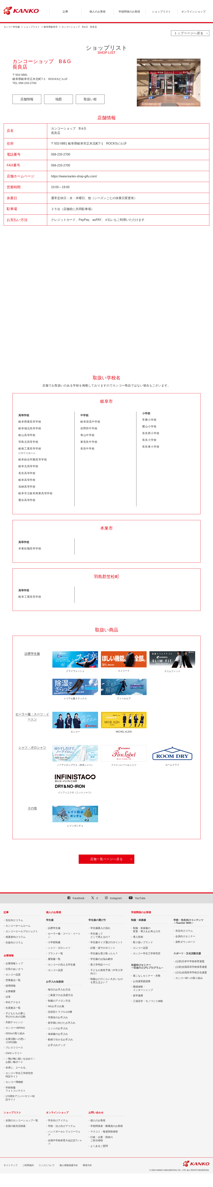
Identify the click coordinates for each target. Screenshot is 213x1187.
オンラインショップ (57, 1112)
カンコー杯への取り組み (189, 978)
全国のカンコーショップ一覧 (22, 1120)
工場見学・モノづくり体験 (148, 1001)
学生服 (50, 920)
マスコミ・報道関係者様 (104, 1131)
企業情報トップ (14, 963)
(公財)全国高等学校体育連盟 (191, 966)
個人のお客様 (53, 912)
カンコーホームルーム (18, 925)
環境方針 (87, 1165)
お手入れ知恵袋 (55, 981)
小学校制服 (54, 942)
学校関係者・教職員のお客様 (106, 1126)
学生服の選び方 (97, 920)
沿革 (8, 996)
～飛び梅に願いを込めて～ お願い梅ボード (21, 1060)
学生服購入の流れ (100, 928)
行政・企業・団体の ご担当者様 (101, 1139)
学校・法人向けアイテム (61, 1126)
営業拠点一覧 (13, 980)
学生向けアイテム (58, 1120)
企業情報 (9, 955)
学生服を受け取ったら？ (104, 953)
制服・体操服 (138, 920)
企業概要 (11, 991)
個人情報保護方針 (68, 1165)
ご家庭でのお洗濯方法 (60, 995)
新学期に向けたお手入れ (61, 1022)
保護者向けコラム (16, 936)
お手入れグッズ (56, 1045)
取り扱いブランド (143, 942)
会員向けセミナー (185, 936)
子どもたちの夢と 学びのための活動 (16, 1015)
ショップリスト (32, 27)
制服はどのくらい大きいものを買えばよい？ (106, 981)
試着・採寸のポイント (102, 947)
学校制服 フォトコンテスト (16, 1089)
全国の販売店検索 (16, 1126)
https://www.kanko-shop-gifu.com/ (74, 176)
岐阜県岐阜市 (51, 27)
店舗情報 (26, 99)
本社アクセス (13, 1002)
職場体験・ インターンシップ (143, 988)
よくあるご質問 (99, 1146)
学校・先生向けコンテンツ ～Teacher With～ (188, 921)
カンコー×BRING (15, 1027)
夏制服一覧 (54, 959)
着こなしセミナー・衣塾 (146, 975)
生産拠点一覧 (13, 1007)
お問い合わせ (95, 1112)
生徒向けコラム (14, 942)
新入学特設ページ (100, 964)
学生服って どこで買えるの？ (100, 935)
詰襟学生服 (54, 928)
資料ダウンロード (185, 941)
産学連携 (138, 995)
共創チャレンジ (14, 1022)
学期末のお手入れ (58, 1017)
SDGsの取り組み (15, 1033)
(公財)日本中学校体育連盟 (190, 961)
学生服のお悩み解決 (101, 959)
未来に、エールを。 (17, 1067)
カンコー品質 (13, 974)
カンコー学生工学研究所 (146, 953)
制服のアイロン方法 (59, 1000)
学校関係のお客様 (141, 912)
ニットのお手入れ (58, 1028)
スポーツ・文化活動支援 (187, 953)
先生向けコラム (14, 920)
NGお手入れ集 (56, 1006)
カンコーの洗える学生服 (61, 964)
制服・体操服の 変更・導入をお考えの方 (146, 930)
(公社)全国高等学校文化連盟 (191, 972)
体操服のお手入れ (58, 1033)
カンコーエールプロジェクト (22, 931)
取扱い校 (90, 99)
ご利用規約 (28, 1165)
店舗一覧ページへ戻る (106, 859)
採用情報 (11, 985)
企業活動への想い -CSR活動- (16, 1040)
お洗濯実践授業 (141, 981)
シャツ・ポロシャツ (59, 947)
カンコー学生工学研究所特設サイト (19, 1075)
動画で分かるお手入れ (60, 1039)
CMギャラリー (14, 1053)
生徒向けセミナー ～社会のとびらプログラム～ (147, 966)
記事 (6, 912)
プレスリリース (14, 1047)
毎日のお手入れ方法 (59, 989)
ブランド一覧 (55, 953)
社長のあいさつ (14, 969)
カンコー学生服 (12, 27)
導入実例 (138, 936)
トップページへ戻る (188, 33)
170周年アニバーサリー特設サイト (20, 1098)
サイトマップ (10, 1165)
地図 (58, 99)
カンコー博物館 (14, 1082)
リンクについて (47, 1165)
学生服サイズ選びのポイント (106, 942)
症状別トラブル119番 (60, 1011)
